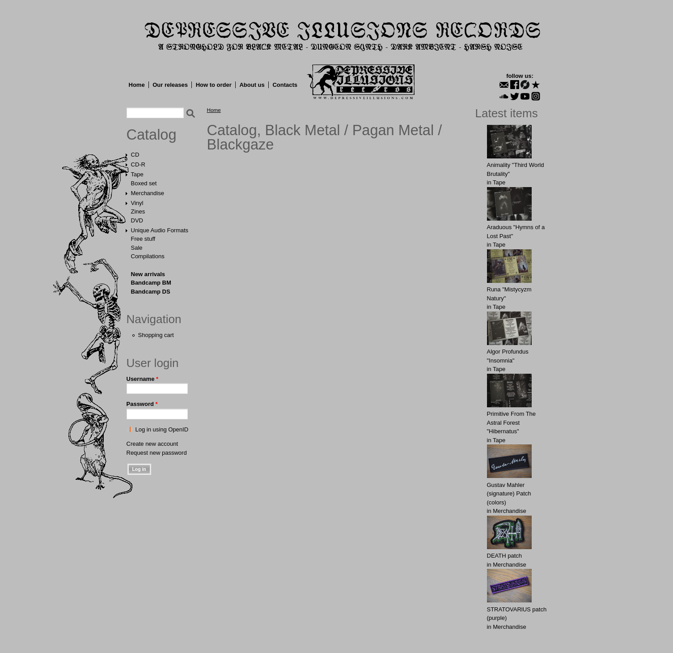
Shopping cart (156, 335)
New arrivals (148, 274)
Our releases (170, 84)
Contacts (284, 84)
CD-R (138, 164)
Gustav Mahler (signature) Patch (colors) (509, 494)
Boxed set (144, 183)
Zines (138, 211)
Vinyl (137, 203)
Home (137, 84)
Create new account (152, 443)
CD (135, 154)
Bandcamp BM (151, 282)
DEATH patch (504, 555)
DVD (137, 220)
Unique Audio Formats (160, 230)
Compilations (148, 256)
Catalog (152, 135)
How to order (214, 84)
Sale (137, 247)
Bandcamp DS (150, 291)
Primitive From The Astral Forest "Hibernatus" (511, 422)
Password (142, 404)
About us (251, 84)
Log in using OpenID (162, 429)
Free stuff (143, 238)
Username (143, 379)
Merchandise (147, 193)
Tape (137, 174)
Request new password (157, 452)
